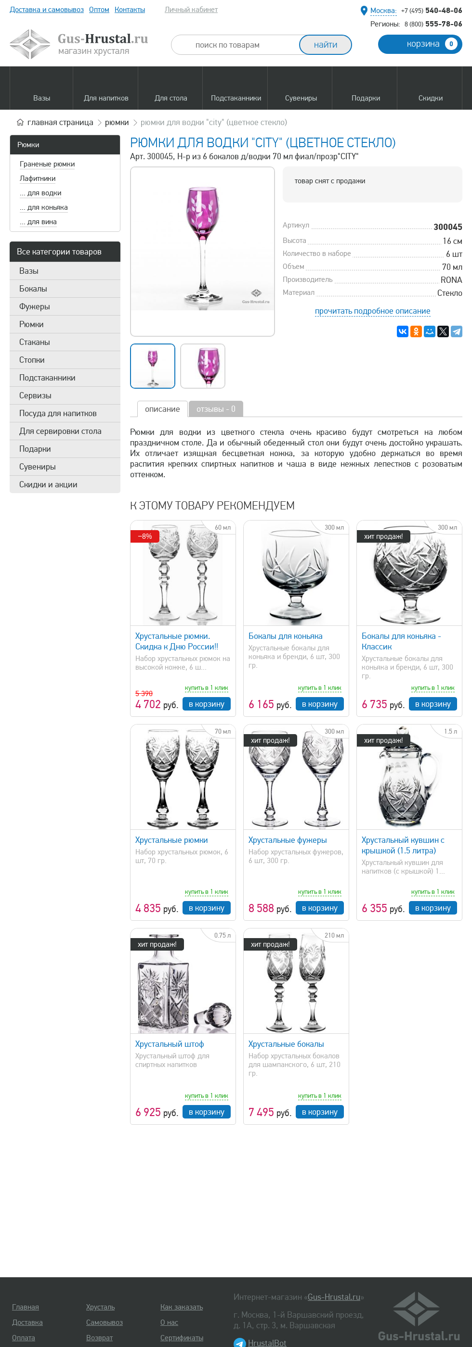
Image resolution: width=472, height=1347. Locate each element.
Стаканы (34, 342)
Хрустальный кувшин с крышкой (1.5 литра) (403, 845)
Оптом (99, 9)
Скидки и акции (48, 484)
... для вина (38, 222)
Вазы (29, 271)
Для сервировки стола (60, 431)
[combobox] (243, 45)
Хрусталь (100, 1307)
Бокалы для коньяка (286, 636)
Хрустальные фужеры (288, 840)
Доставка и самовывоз (47, 9)
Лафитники (37, 178)
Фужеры (34, 306)
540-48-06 (431, 10)
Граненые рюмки (47, 164)
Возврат (99, 1338)
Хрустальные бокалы (286, 1044)
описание (162, 409)
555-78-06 (433, 23)
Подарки (35, 449)
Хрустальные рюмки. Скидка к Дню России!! (176, 641)
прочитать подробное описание (373, 310)
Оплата (23, 1338)
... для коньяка (44, 207)
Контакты (130, 9)
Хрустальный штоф (169, 1044)
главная (60, 122)
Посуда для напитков (58, 413)
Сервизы (35, 395)
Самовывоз (104, 1322)
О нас (169, 1322)
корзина (432, 44)
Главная (25, 1307)
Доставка (27, 1322)
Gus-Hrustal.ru (334, 1297)
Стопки (32, 360)
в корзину (206, 704)
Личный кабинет (191, 9)
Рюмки (28, 145)
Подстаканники (47, 377)
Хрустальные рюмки (171, 840)
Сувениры (37, 466)
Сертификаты (181, 1338)
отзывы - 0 (216, 409)
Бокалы (33, 288)
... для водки (40, 193)
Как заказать (181, 1307)
